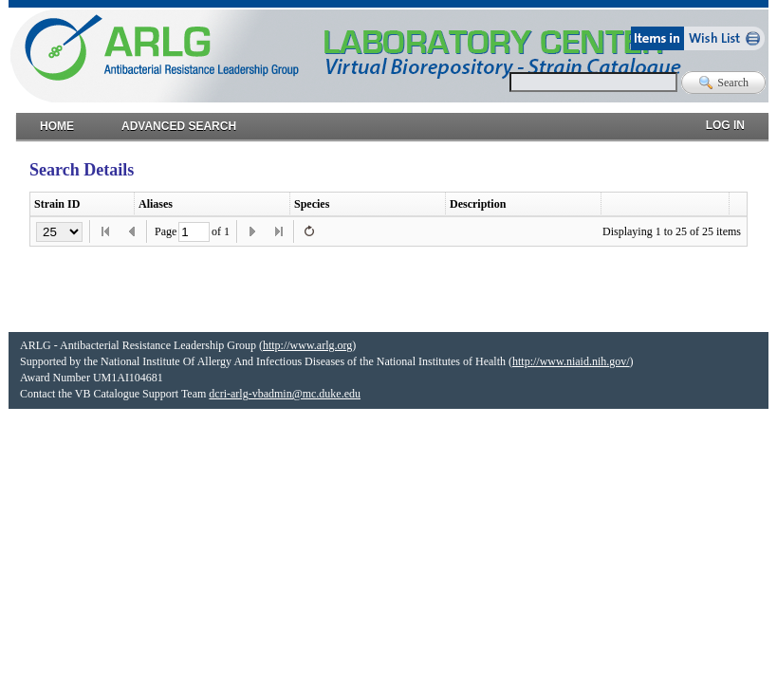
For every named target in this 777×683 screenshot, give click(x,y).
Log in (725, 121)
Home (57, 122)
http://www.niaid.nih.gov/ (571, 361)
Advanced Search (178, 122)
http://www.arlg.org (307, 345)
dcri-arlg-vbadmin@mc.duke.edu (285, 393)
